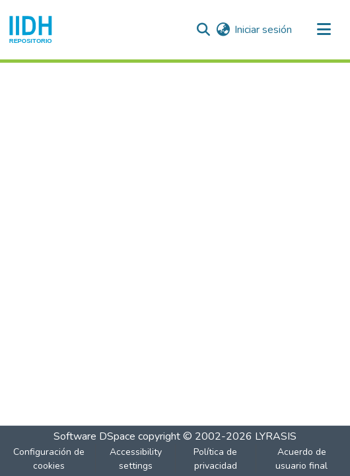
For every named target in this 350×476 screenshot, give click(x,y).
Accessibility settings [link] (136, 459)
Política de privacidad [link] (215, 459)
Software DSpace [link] (94, 436)
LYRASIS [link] (276, 436)
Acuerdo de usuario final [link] (301, 459)
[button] (30, 29)
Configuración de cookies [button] (49, 459)
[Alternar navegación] (323, 29)
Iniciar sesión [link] (263, 29)
